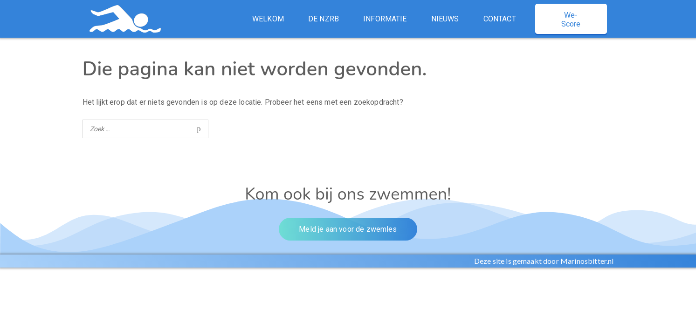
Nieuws (445, 18)
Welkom (268, 18)
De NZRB (323, 18)
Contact (499, 18)
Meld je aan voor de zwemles (348, 229)
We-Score (570, 19)
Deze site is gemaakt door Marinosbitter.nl (544, 260)
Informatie (385, 18)
